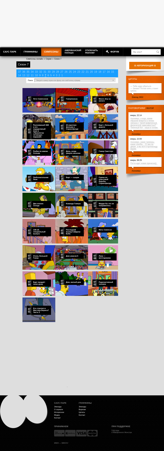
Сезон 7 (58, 59)
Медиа (57, 415)
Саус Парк (9, 51)
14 (19, 75)
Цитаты (132, 79)
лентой (150, 108)
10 (36, 75)
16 (108, 71)
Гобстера (115, 430)
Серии (48, 59)
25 (70, 71)
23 (78, 71)
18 (99, 71)
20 (91, 71)
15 (112, 71)
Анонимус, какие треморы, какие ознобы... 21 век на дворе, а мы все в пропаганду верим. (144, 145)
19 (95, 71)
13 (23, 75)
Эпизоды (58, 407)
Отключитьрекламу (91, 51)
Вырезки (82, 409)
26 (66, 71)
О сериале (58, 409)
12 (28, 75)
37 (19, 71)
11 (32, 75)
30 (49, 71)
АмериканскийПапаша (73, 51)
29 (53, 71)
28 (57, 71)
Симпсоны (51, 51)
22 (83, 71)
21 (87, 71)
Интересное (59, 412)
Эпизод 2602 (137, 97)
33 (36, 71)
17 (104, 71)
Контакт (57, 418)
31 (44, 71)
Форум (114, 51)
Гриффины (31, 51)
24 (74, 71)
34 (32, 71)
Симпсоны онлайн (34, 59)
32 (40, 71)
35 (28, 71)
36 (23, 71)
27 (61, 71)
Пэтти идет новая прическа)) (144, 163)
